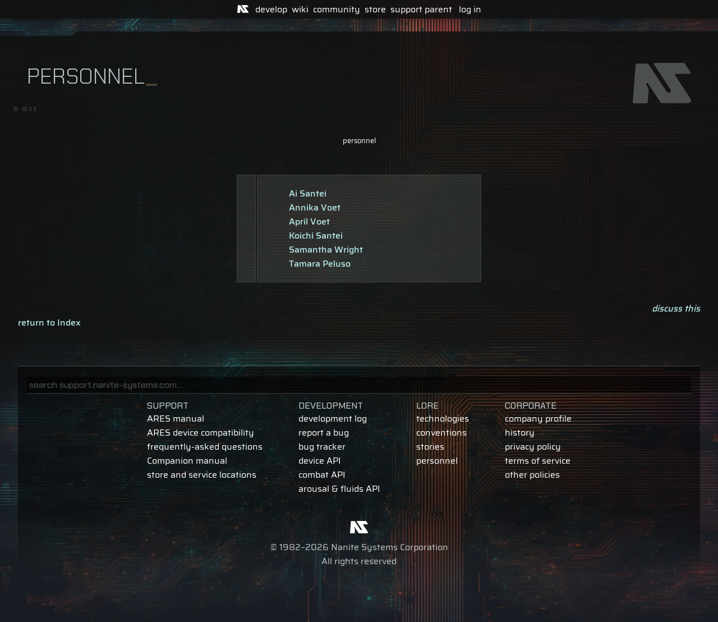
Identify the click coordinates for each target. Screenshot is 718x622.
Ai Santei (307, 193)
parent (438, 9)
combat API (322, 475)
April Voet (309, 221)
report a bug (323, 433)
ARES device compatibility (200, 433)
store (375, 9)
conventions (441, 433)
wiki (300, 9)
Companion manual (187, 461)
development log (332, 418)
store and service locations (201, 475)
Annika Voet (314, 207)
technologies (442, 418)
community (336, 9)
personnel (359, 141)
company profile (538, 418)
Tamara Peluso (320, 264)
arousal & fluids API (339, 489)
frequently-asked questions (205, 447)
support (406, 9)
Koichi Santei (316, 235)
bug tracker (322, 447)
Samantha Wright (326, 250)
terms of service (537, 461)
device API (319, 461)
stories (430, 447)
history (520, 433)
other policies (532, 475)
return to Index (49, 322)
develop (271, 9)
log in (470, 9)
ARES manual (175, 418)
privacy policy (533, 447)
